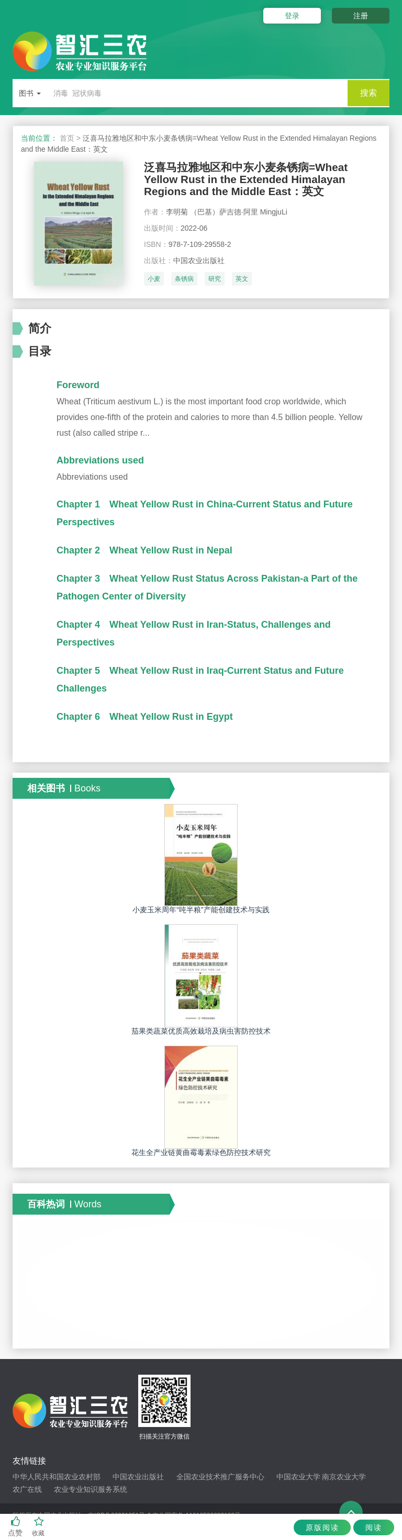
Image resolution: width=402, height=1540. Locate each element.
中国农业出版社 (138, 1480)
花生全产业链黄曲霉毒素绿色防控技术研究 (201, 1156)
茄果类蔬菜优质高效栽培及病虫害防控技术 (201, 1034)
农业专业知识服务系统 (90, 1492)
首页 (67, 138)
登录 (289, 16)
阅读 (372, 1527)
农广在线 (27, 1492)
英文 (242, 282)
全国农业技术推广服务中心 (220, 1480)
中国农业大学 (298, 1480)
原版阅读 (319, 1527)
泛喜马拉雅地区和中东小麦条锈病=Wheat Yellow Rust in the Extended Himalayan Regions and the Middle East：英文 (251, 180)
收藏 (39, 1526)
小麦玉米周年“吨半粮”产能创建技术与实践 (200, 913)
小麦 (154, 282)
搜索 (368, 92)
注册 (360, 16)
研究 (214, 282)
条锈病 (184, 282)
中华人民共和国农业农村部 (56, 1480)
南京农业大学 (344, 1480)
